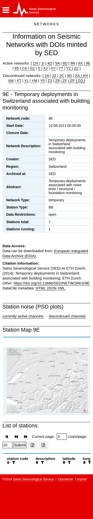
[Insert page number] (62, 436)
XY (53, 68)
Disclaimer (65, 479)
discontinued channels (67, 316)
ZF (64, 80)
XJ (45, 68)
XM (11, 80)
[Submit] (20, 445)
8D (64, 63)
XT (19, 80)
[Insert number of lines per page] (7, 445)
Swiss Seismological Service (33, 479)
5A (57, 63)
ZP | (73, 80)
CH (36, 63)
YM (34, 80)
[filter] (13, 462)
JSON (52, 288)
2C (61, 75)
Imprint (82, 479)
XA (78, 75)
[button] (5, 10)
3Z (54, 75)
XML (61, 288)
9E (88, 63)
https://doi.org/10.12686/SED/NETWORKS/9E (52, 283)
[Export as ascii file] (43, 445)
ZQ (80, 80)
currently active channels (22, 316)
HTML (40, 288)
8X (80, 63)
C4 (24, 68)
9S (16, 68)
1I (42, 63)
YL (26, 80)
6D (69, 75)
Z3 (50, 80)
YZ (69, 68)
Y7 (61, 68)
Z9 (57, 80)
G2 (32, 68)
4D (49, 63)
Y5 (42, 80)
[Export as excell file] (32, 445)
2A (47, 75)
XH (85, 75)
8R (72, 63)
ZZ (76, 68)
